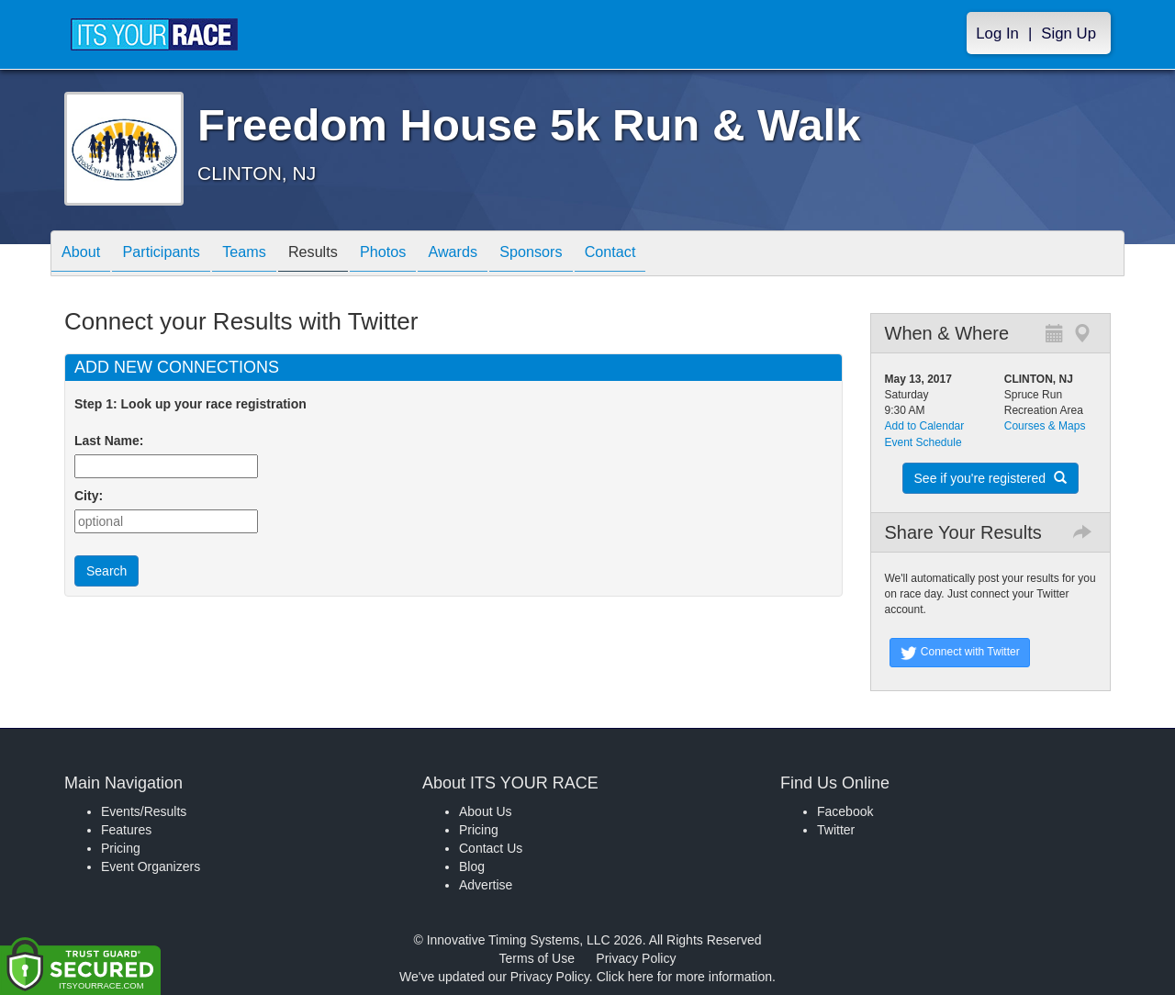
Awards (503, 254)
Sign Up (1068, 33)
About (85, 254)
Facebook (845, 811)
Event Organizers (150, 866)
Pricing (120, 848)
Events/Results (143, 811)
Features (126, 829)
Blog (472, 866)
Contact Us (490, 848)
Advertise (485, 885)
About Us (485, 811)
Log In (997, 33)
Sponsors (590, 254)
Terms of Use (537, 958)
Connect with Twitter (960, 652)
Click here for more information (684, 976)
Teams (267, 254)
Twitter (836, 829)
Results (345, 254)
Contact (679, 254)
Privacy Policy (636, 958)
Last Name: (112, 440)
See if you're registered (990, 478)
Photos (424, 254)
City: (88, 495)
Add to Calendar (925, 425)
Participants (175, 254)
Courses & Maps (1045, 425)
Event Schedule (923, 442)
